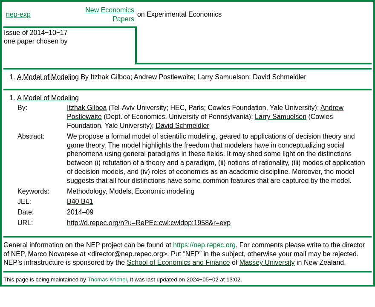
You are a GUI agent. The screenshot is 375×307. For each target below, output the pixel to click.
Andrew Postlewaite (164, 77)
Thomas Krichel (107, 279)
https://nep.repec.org (204, 245)
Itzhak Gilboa (110, 77)
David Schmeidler (279, 77)
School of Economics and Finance (178, 262)
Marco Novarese (53, 254)
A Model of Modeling (48, 77)
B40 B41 (80, 201)
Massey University (267, 262)
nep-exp (18, 14)
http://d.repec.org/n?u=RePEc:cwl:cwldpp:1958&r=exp (149, 222)
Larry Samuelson (223, 77)
